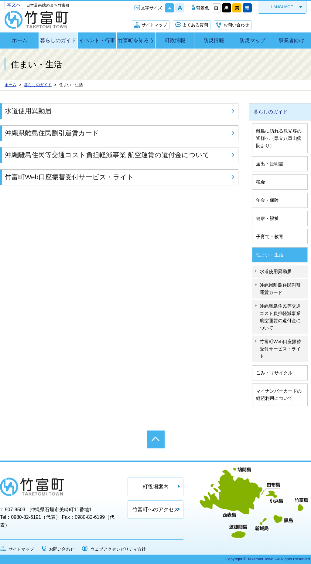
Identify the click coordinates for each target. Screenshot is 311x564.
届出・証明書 (269, 163)
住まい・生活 (269, 254)
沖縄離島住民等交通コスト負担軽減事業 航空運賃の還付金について (107, 155)
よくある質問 (195, 24)
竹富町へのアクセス (155, 509)
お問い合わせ (236, 24)
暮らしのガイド (58, 40)
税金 (260, 181)
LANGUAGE (282, 7)
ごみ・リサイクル (274, 372)
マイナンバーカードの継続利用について (279, 394)
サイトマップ (154, 24)
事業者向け (291, 40)
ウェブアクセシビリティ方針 (118, 549)
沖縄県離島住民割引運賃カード (52, 133)
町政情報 (175, 40)
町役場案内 (156, 487)
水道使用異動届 (28, 111)
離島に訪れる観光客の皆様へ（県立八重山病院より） (279, 138)
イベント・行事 (97, 40)
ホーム (19, 40)
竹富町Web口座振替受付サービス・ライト (69, 177)
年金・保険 (267, 200)
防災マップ (252, 40)
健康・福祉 (267, 218)
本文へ (14, 4)
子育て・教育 (269, 236)
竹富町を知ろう (136, 40)
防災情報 (213, 40)
